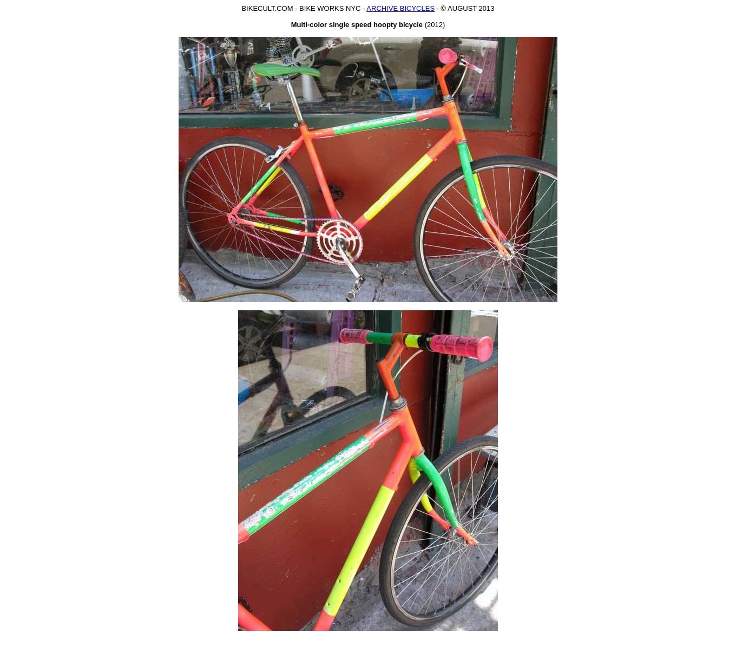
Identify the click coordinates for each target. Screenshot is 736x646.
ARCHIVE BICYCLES (400, 8)
